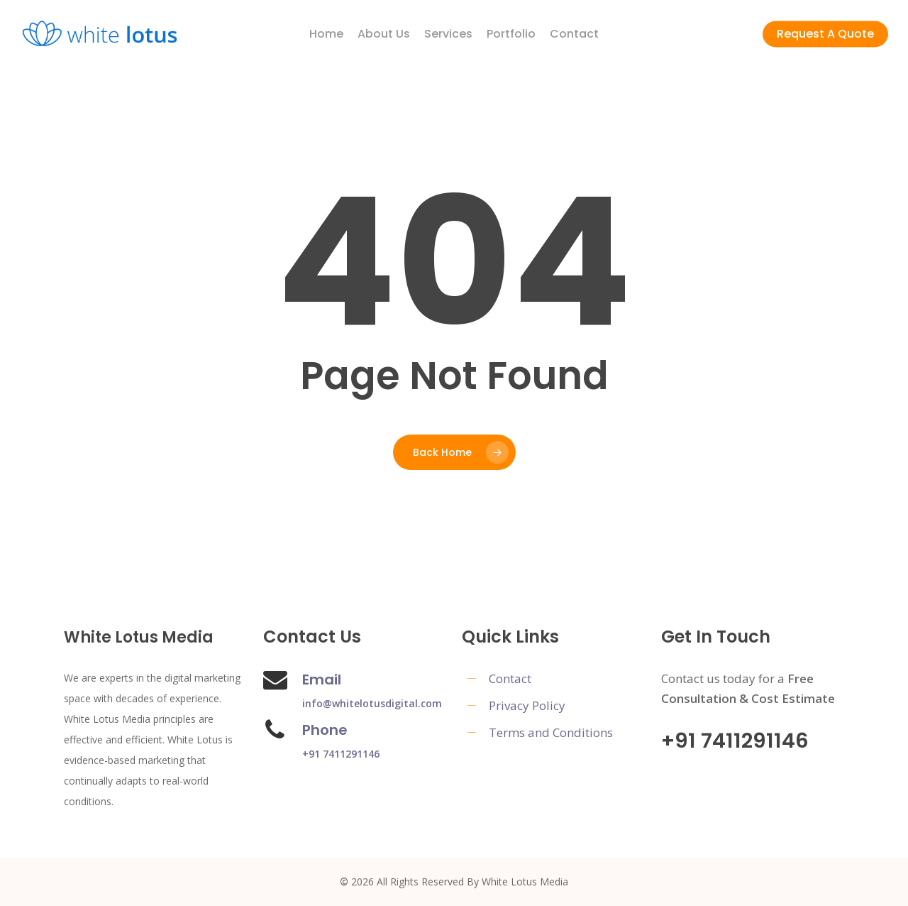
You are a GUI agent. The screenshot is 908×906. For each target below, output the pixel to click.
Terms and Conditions (551, 732)
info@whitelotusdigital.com (372, 703)
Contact (510, 678)
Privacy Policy (527, 705)
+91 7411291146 (341, 753)
